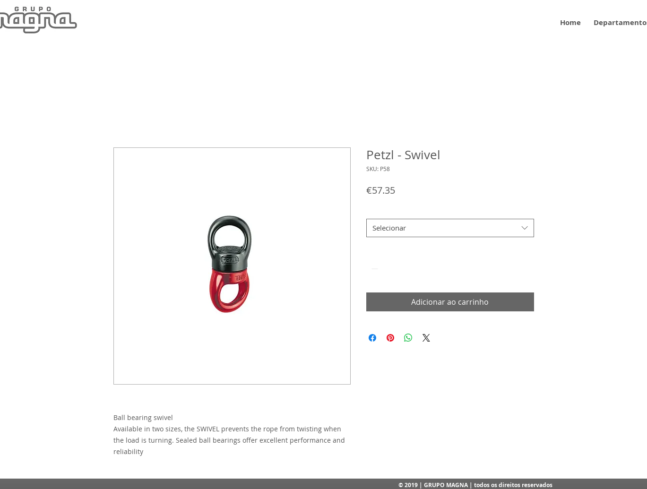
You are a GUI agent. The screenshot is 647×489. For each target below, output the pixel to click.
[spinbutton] (388, 268)
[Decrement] (374, 268)
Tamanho (381, 210)
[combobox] (450, 228)
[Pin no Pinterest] (390, 337)
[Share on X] (426, 337)
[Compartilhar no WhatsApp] (408, 337)
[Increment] (402, 268)
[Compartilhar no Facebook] (372, 337)
